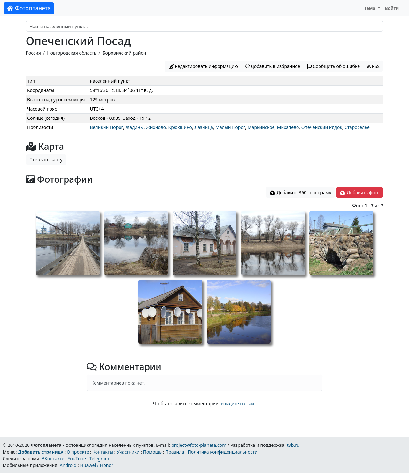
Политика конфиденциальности (223, 452)
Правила (174, 452)
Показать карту (45, 159)
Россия (33, 53)
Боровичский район (124, 53)
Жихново (156, 127)
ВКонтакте (53, 458)
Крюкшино (180, 127)
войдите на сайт (238, 404)
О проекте (78, 452)
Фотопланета (29, 8)
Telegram (99, 458)
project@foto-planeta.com (198, 445)
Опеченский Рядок (321, 127)
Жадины (135, 127)
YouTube (77, 458)
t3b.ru (293, 445)
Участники (128, 452)
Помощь (152, 452)
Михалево (288, 127)
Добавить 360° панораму (300, 192)
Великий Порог (106, 127)
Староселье (357, 127)
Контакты (102, 452)
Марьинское (261, 127)
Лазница (203, 127)
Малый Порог (230, 127)
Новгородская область (71, 53)
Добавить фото (359, 192)
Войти (392, 8)
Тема (370, 8)
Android (68, 465)
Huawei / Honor (96, 465)
